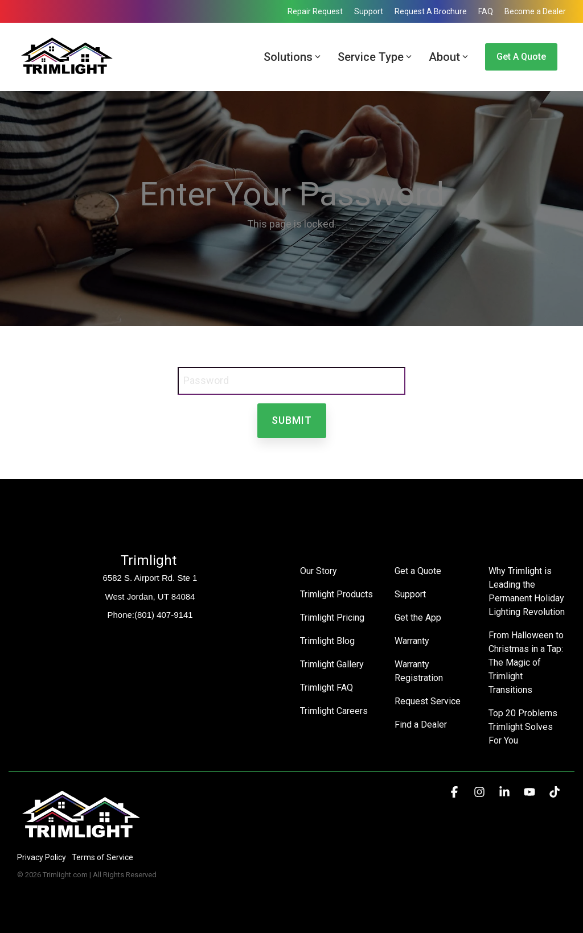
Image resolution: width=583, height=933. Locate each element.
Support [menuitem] (368, 11)
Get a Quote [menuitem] (418, 570)
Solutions (292, 57)
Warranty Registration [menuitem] (419, 671)
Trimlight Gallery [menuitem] (332, 664)
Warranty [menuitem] (412, 640)
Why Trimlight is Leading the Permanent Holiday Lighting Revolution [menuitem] (527, 591)
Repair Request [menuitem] (315, 11)
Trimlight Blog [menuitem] (327, 640)
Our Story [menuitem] (318, 570)
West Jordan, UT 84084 (150, 596)
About (448, 57)
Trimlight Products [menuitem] (336, 594)
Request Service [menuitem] (428, 701)
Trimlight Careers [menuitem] (334, 710)
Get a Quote (521, 56)
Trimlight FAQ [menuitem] (326, 687)
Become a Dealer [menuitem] (535, 11)
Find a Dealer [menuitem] (421, 724)
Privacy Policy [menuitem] (41, 857)
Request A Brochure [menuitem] (431, 11)
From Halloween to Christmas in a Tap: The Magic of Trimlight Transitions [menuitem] (527, 662)
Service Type (375, 57)
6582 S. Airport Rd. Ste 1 (150, 578)
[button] (455, 792)
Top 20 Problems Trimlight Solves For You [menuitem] (524, 727)
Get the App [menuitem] (418, 617)
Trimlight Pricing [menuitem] (332, 617)
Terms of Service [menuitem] (102, 857)
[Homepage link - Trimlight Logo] (81, 838)
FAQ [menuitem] (485, 11)
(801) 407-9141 (163, 615)
